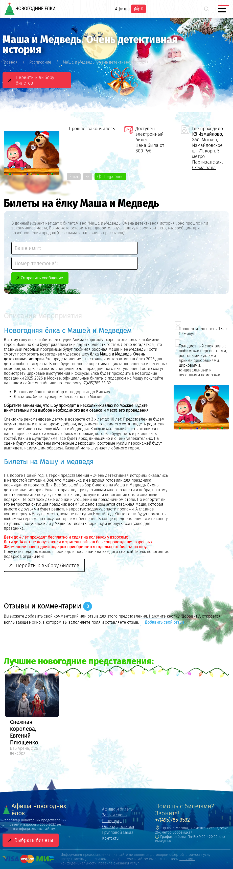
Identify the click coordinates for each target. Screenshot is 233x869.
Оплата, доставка (118, 826)
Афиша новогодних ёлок (34, 810)
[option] (32, 715)
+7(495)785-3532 (172, 820)
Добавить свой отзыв (164, 622)
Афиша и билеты (117, 809)
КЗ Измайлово (207, 134)
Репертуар (112, 820)
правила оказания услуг (118, 863)
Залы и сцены (114, 815)
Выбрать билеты (33, 840)
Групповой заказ (117, 832)
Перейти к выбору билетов (35, 80)
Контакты (110, 838)
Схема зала (204, 167)
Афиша (122, 9)
